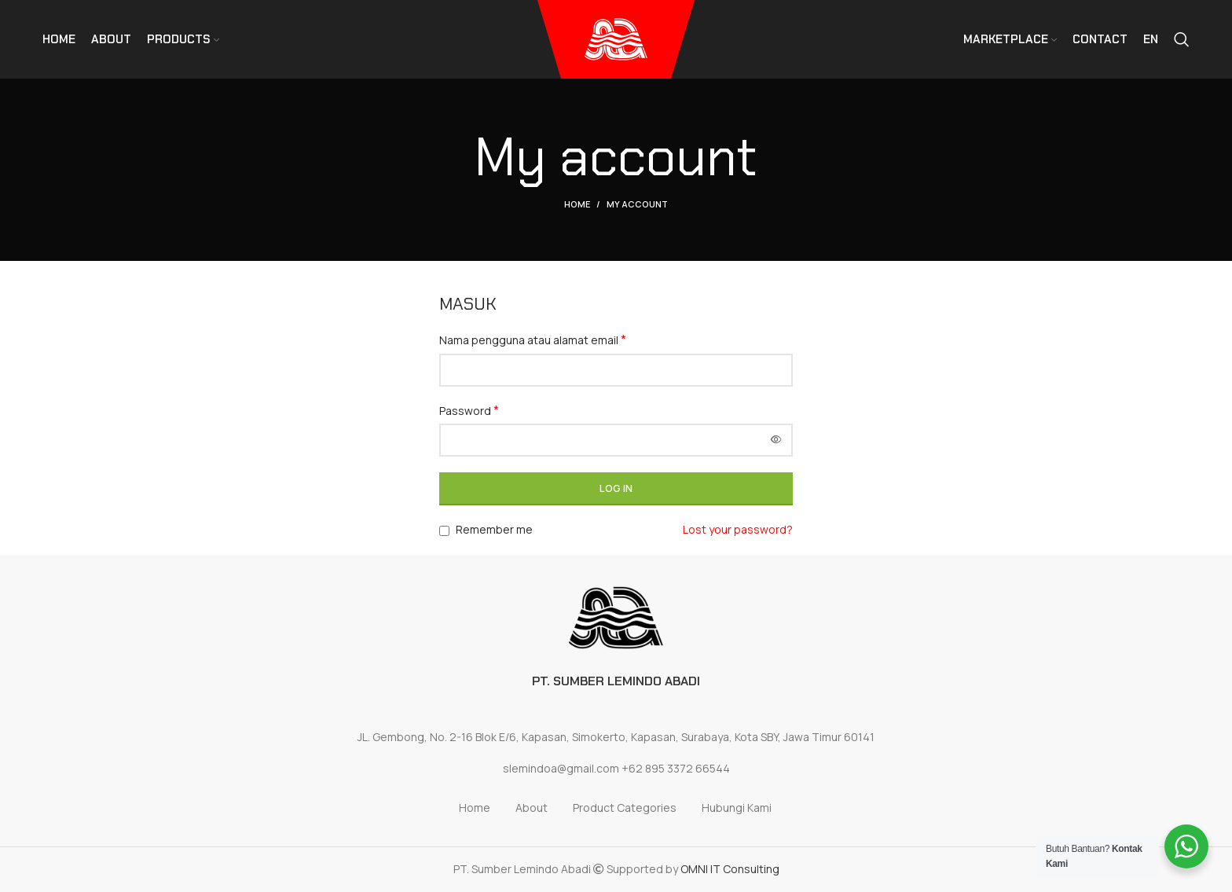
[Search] (1181, 39)
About (531, 807)
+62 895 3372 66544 (676, 768)
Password (469, 410)
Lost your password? (738, 529)
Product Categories (624, 807)
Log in (616, 488)
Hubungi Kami (737, 807)
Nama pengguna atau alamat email (532, 340)
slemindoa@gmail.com (561, 768)
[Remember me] (444, 531)
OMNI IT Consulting (729, 868)
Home (577, 204)
